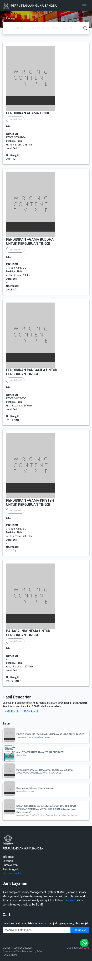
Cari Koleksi (80, 930)
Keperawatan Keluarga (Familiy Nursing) (35, 788)
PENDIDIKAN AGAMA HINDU (28, 113)
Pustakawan (10, 865)
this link (68, 900)
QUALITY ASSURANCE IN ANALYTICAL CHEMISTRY (40, 752)
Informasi (8, 856)
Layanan (8, 861)
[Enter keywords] (37, 930)
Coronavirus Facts (14, 873)
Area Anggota (11, 869)
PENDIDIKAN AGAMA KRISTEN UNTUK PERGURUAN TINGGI (30, 502)
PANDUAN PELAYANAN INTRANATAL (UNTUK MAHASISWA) (44, 770)
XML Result (12, 711)
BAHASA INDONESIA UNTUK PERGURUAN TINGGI (28, 633)
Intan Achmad (15, 119)
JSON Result (31, 711)
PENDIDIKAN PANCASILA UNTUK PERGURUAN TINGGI (31, 372)
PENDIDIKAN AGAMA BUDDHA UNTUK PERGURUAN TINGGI (30, 241)
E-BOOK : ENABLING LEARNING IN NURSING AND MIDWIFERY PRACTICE (50, 734)
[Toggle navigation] (84, 5)
